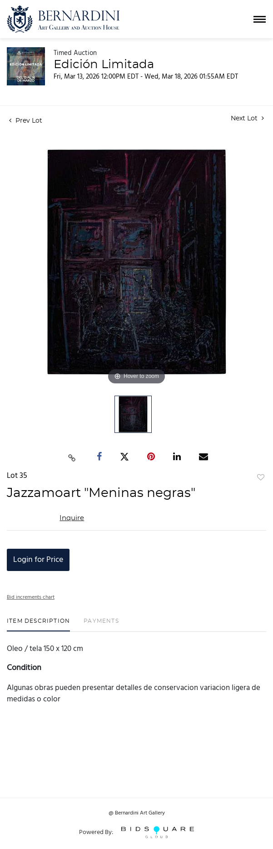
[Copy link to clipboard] (71, 457)
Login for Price (38, 559)
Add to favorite (260, 477)
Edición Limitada (104, 64)
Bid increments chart (31, 597)
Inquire (72, 518)
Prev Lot (25, 121)
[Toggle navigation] (259, 19)
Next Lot (247, 118)
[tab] (38, 624)
